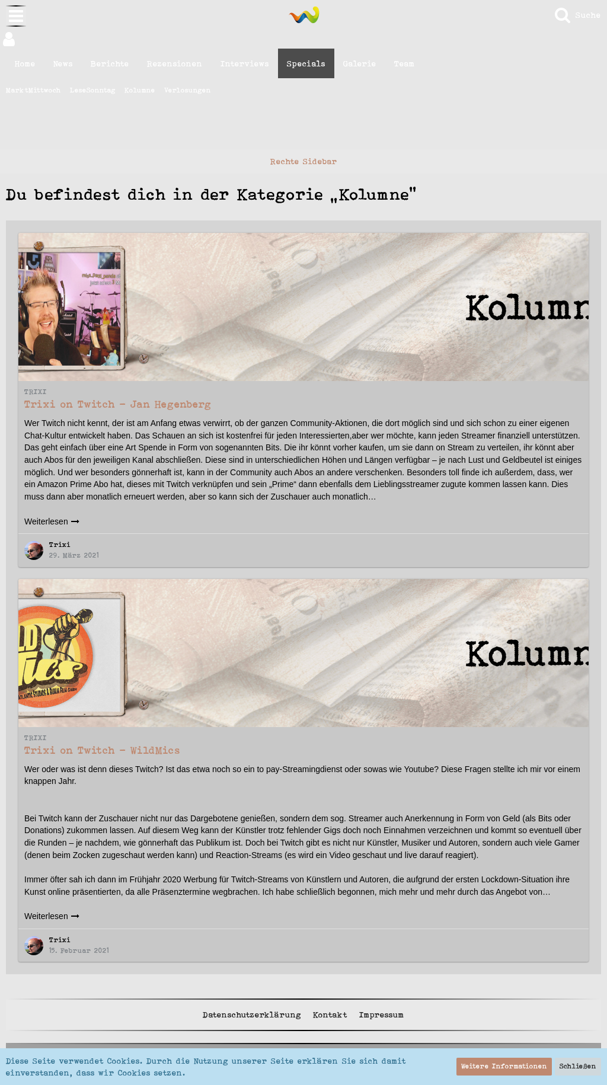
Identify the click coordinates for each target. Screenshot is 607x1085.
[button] (303, 39)
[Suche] (577, 15)
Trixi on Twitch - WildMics (102, 750)
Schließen (578, 1066)
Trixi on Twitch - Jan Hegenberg (118, 404)
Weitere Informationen (504, 1066)
